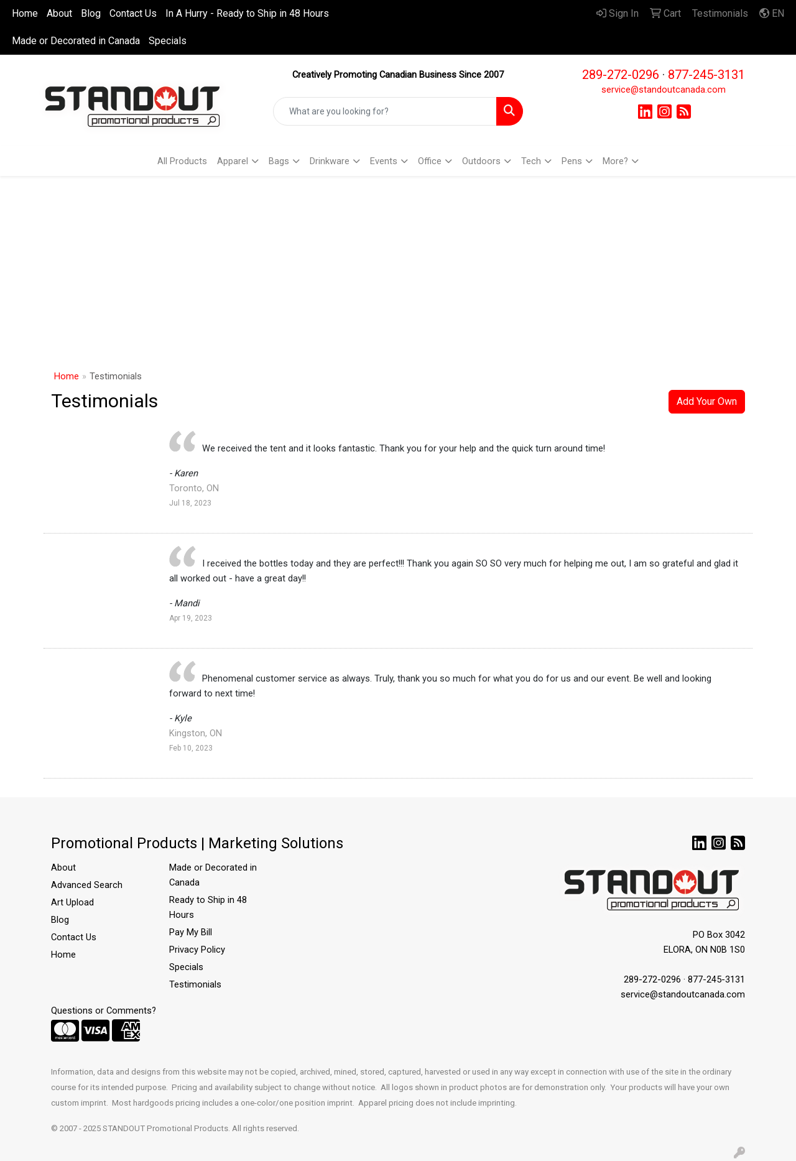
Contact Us (133, 13)
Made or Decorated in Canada (76, 41)
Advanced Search (87, 884)
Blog (91, 13)
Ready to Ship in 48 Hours (208, 907)
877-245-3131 (706, 74)
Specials (168, 41)
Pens (572, 161)
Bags (279, 161)
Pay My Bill (190, 932)
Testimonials (195, 984)
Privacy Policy (197, 949)
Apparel (232, 161)
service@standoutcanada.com (663, 89)
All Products (182, 161)
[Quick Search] (385, 111)
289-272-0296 (620, 74)
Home (25, 13)
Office (430, 161)
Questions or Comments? (103, 1010)
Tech (531, 161)
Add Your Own (707, 401)
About (59, 13)
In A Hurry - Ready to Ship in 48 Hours (247, 13)
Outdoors (481, 161)
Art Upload (72, 902)
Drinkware (329, 161)
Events (383, 161)
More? (615, 161)
